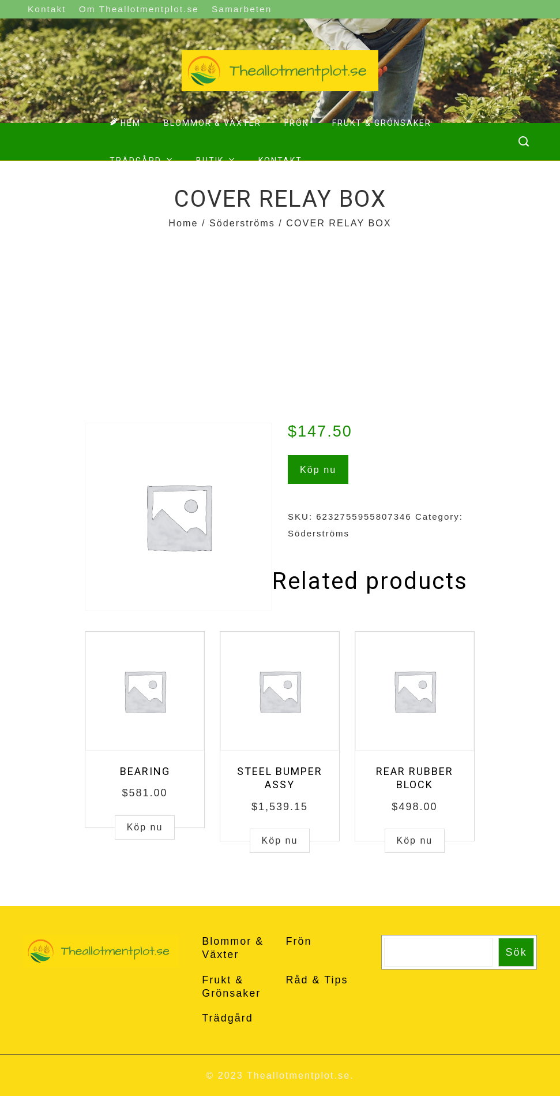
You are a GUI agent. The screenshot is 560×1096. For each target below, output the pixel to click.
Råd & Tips (316, 980)
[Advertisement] (280, 319)
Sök (516, 952)
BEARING (145, 771)
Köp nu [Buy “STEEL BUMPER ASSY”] (280, 840)
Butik (217, 159)
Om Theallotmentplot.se (139, 9)
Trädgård (142, 159)
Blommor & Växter (212, 123)
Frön (296, 123)
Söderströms (242, 223)
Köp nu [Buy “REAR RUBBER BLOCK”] (415, 840)
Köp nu (318, 469)
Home (183, 223)
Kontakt (47, 9)
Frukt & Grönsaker (381, 123)
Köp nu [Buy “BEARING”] (145, 827)
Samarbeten (242, 9)
